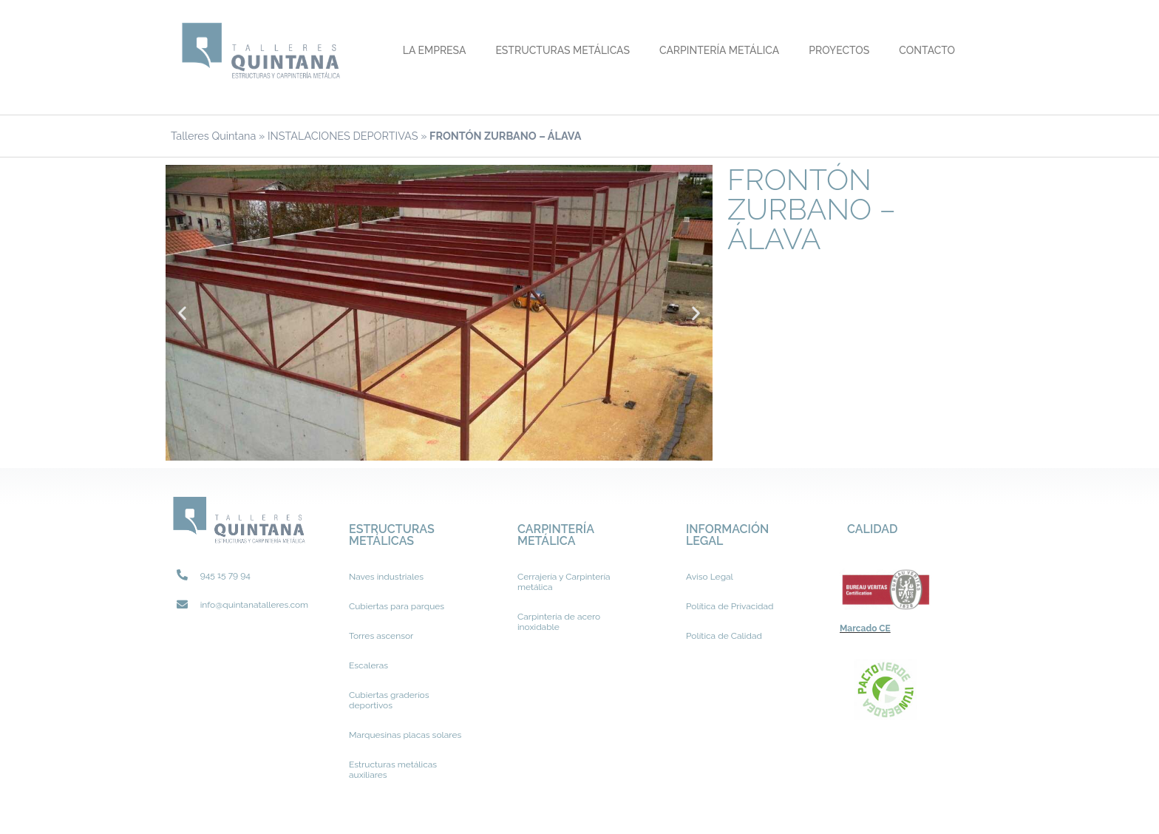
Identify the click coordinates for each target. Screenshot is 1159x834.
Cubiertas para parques (396, 606)
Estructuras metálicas (562, 50)
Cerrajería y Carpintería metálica (564, 582)
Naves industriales (386, 577)
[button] (182, 312)
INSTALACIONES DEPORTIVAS (343, 135)
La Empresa (434, 50)
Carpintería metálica (719, 50)
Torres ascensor (381, 636)
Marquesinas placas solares (405, 735)
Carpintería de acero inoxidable (558, 621)
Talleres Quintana (213, 135)
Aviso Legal (709, 577)
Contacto (927, 50)
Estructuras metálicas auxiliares (393, 769)
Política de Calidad (724, 636)
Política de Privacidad (730, 606)
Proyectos (839, 50)
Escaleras (368, 665)
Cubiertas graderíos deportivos (389, 700)
